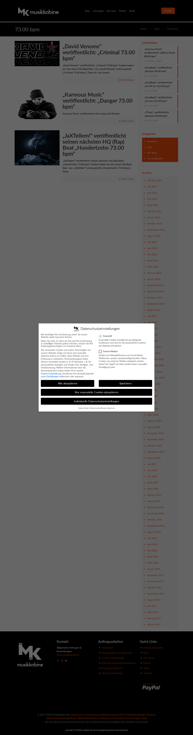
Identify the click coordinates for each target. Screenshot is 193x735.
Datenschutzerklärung (51, 373)
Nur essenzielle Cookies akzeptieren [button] (96, 392)
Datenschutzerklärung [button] (98, 408)
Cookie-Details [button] (83, 408)
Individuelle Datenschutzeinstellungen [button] (96, 401)
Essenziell (106, 336)
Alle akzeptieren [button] (67, 383)
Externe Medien (109, 351)
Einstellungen (52, 376)
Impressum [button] (111, 408)
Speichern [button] (125, 383)
